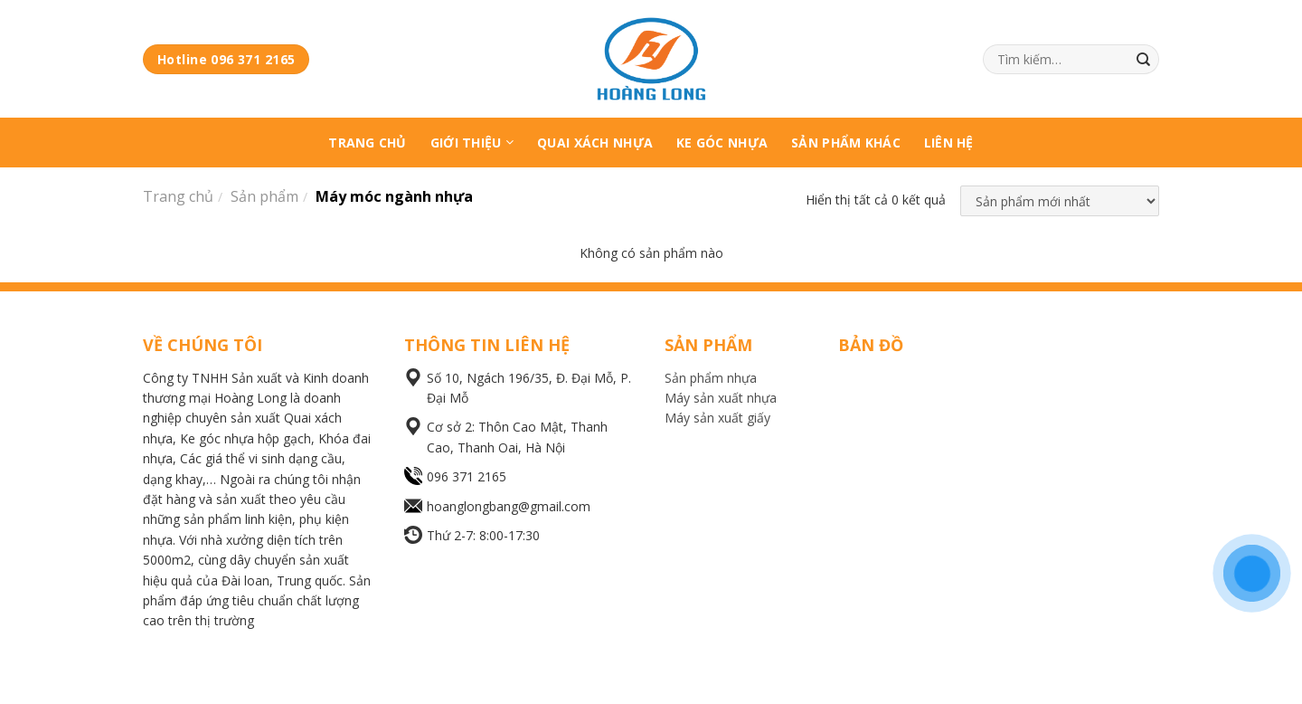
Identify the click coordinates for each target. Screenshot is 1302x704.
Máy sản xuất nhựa (721, 397)
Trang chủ (178, 196)
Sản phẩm (264, 196)
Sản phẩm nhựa (711, 377)
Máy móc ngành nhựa (394, 196)
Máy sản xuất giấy (717, 417)
